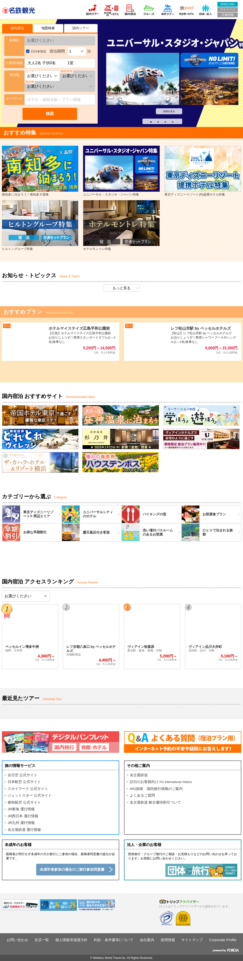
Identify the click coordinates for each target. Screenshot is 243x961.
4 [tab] (170, 121)
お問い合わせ (17, 940)
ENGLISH (227, 4)
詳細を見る (169, 111)
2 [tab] (155, 121)
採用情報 (168, 940)
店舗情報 (227, 15)
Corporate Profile (222, 940)
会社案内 (147, 940)
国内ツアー (80, 28)
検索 (50, 113)
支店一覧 (41, 940)
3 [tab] (162, 121)
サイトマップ (192, 940)
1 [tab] (148, 121)
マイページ (227, 9)
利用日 (14, 40)
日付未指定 (38, 51)
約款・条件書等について (113, 940)
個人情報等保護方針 (71, 940)
